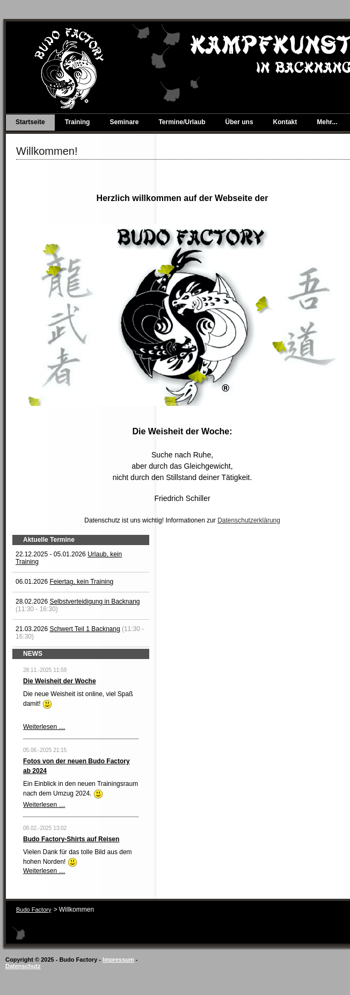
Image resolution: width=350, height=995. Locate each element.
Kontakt (285, 122)
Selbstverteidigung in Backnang (94, 601)
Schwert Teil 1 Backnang (84, 629)
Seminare (124, 122)
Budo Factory (33, 909)
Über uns (239, 122)
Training (77, 122)
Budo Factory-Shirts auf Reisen (71, 839)
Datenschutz (22, 966)
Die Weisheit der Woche (59, 681)
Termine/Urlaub (181, 122)
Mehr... (327, 122)
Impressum (118, 959)
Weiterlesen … (44, 727)
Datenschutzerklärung (248, 520)
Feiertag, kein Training (81, 581)
